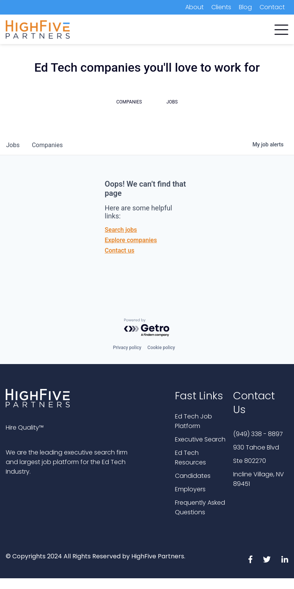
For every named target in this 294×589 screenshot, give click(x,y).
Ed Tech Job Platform (193, 421)
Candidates (193, 475)
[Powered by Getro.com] (147, 327)
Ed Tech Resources (190, 457)
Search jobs (121, 229)
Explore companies (131, 240)
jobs (13, 145)
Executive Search (200, 439)
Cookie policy (161, 347)
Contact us (119, 250)
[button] (281, 28)
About (194, 7)
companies (47, 145)
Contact (272, 7)
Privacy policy (127, 347)
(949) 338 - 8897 (258, 434)
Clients (221, 7)
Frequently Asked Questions (200, 507)
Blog (245, 7)
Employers (190, 489)
